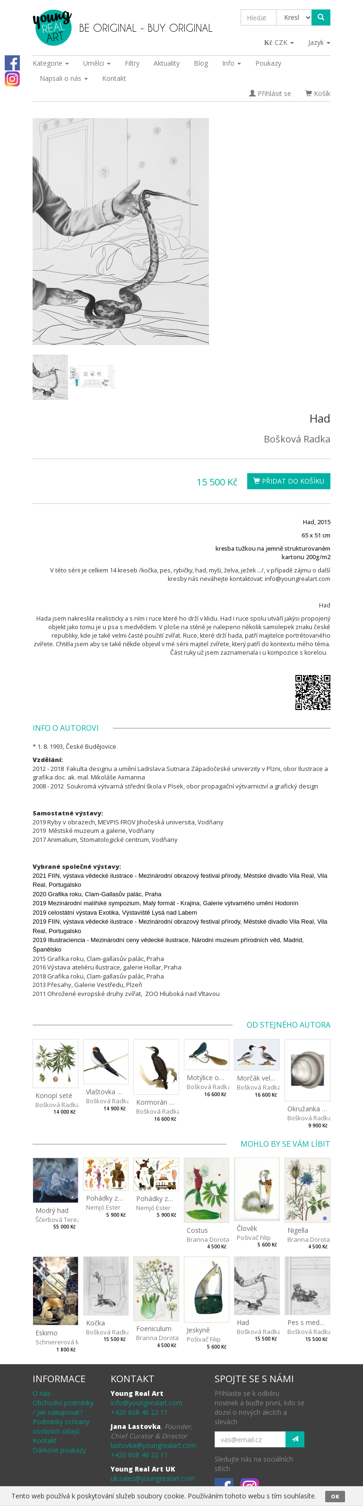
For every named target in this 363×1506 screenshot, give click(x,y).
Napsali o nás (64, 78)
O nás (42, 1393)
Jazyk (319, 42)
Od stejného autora (288, 1025)
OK (335, 1496)
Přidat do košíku (288, 480)
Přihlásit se (270, 93)
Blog (201, 63)
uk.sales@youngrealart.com (153, 1478)
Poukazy (268, 63)
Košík (317, 93)
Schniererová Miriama (67, 1342)
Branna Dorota (208, 1239)
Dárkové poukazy (59, 1449)
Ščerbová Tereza (59, 1219)
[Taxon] (294, 17)
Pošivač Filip (254, 1237)
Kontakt (114, 78)
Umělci (97, 63)
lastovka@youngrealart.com (153, 1445)
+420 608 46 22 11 (139, 1412)
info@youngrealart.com (146, 1402)
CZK (279, 42)
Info (231, 63)
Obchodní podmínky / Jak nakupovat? (63, 1407)
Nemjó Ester (103, 1207)
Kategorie (51, 63)
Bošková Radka (297, 439)
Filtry (132, 63)
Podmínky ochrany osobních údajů (61, 1426)
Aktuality (167, 63)
